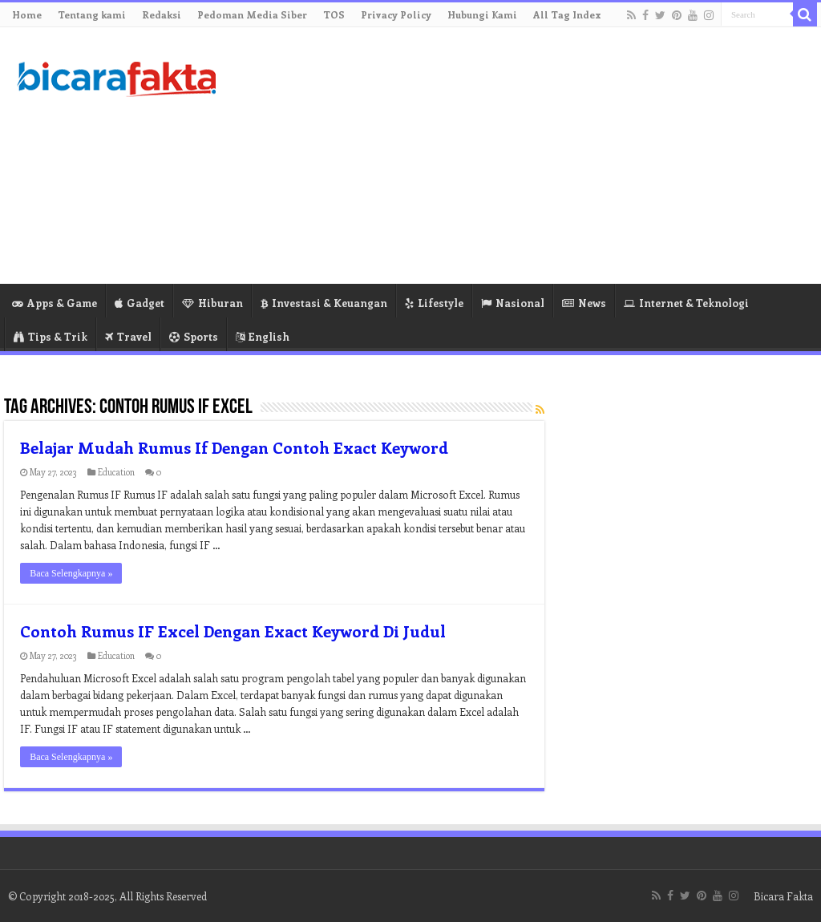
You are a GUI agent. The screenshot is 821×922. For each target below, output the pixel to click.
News (584, 302)
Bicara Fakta (783, 896)
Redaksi (161, 14)
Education (116, 472)
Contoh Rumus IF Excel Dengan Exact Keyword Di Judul (233, 630)
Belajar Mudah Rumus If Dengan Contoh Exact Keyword (234, 447)
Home (27, 14)
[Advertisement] (513, 155)
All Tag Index (567, 14)
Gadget (139, 302)
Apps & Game (54, 302)
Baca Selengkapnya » (71, 573)
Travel (128, 336)
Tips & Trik (50, 336)
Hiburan (212, 302)
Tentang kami (92, 14)
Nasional (512, 302)
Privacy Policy (396, 14)
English (262, 336)
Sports (193, 336)
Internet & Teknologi (686, 302)
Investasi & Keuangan (324, 302)
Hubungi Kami (482, 14)
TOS (334, 14)
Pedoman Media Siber (252, 14)
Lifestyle (434, 302)
